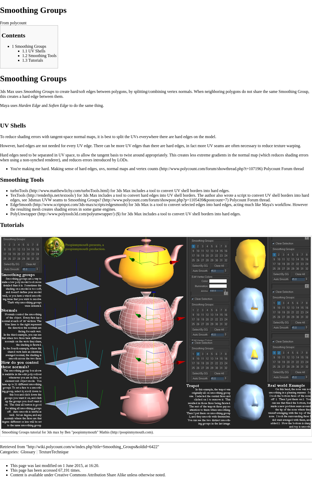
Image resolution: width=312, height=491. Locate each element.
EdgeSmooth (21, 204)
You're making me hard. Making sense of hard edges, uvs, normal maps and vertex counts (84, 169)
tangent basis (108, 155)
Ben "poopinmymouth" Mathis (87, 432)
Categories (9, 452)
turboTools (19, 190)
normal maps (84, 136)
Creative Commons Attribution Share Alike (90, 475)
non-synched (33, 160)
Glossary (28, 452)
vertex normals (179, 91)
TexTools (18, 195)
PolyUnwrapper (23, 214)
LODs (122, 160)
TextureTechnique (54, 452)
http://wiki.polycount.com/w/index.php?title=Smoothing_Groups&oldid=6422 (93, 447)
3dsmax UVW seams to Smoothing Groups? (64, 200)
